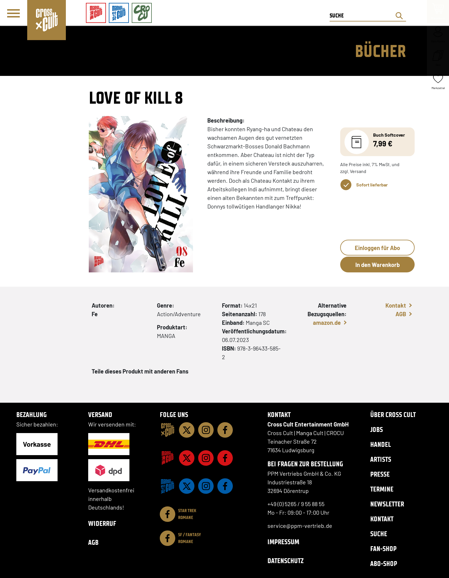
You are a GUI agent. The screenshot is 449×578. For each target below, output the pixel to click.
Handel (380, 444)
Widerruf (102, 523)
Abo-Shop (383, 563)
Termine (381, 489)
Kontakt (395, 305)
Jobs (376, 429)
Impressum (283, 542)
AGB (400, 313)
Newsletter (387, 504)
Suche (378, 534)
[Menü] (13, 13)
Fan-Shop (383, 548)
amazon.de (327, 322)
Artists (380, 459)
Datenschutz (285, 561)
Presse (380, 474)
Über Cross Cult (393, 414)
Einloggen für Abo (377, 247)
